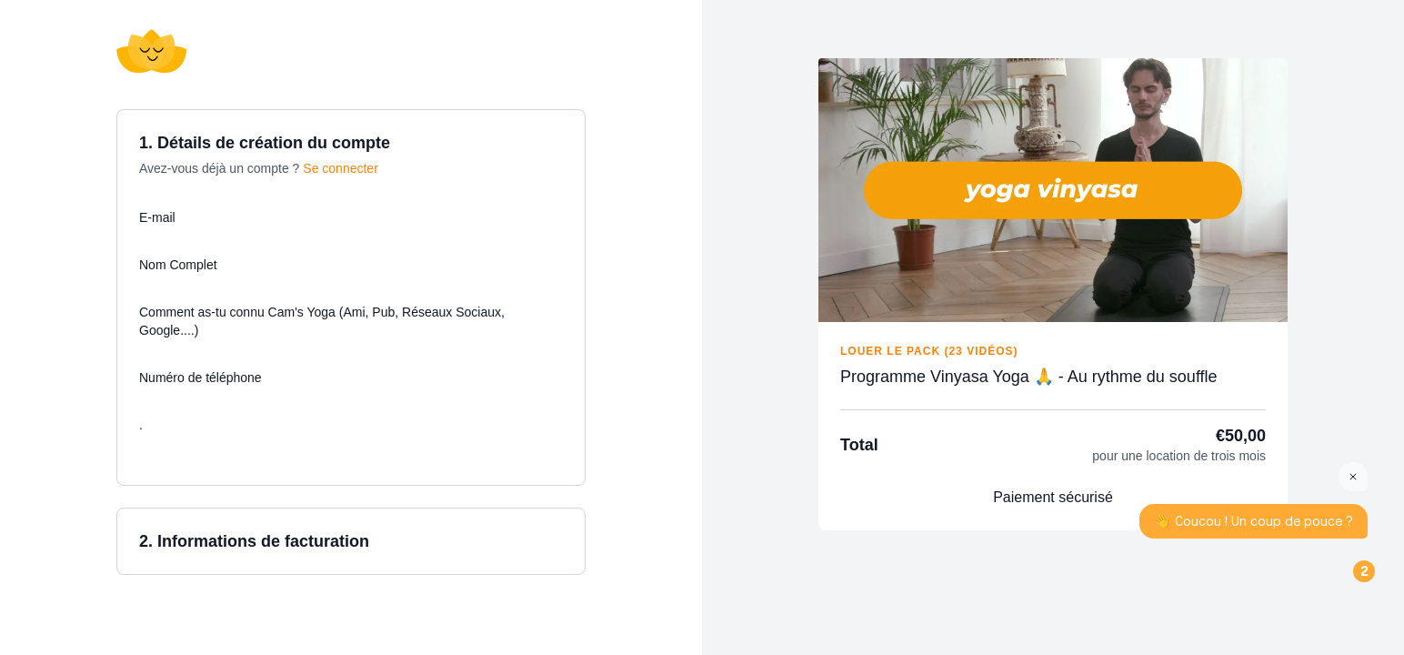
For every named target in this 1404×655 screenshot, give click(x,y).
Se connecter (340, 168)
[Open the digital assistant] (1334, 585)
